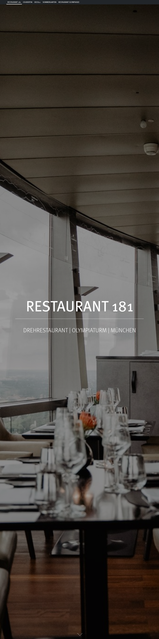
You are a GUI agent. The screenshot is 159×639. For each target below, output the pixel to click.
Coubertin (27, 2)
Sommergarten (49, 2)
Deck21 (37, 2)
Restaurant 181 (14, 2)
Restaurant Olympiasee (68, 2)
